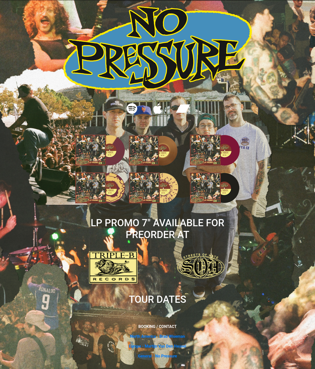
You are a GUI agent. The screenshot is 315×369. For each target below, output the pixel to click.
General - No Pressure (157, 356)
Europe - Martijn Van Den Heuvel (157, 346)
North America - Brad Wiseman (157, 336)
